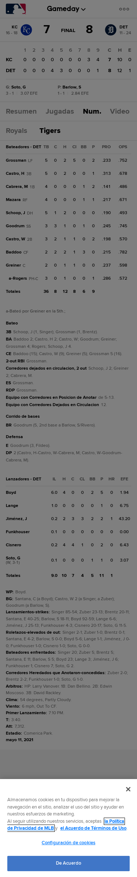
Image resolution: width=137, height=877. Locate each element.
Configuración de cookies (68, 843)
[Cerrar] (128, 789)
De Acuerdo (68, 863)
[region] (68, 828)
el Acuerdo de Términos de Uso (93, 828)
